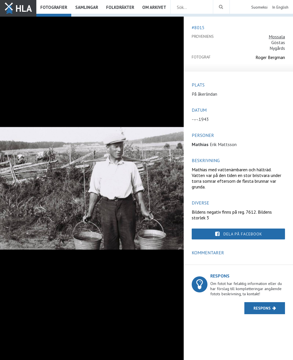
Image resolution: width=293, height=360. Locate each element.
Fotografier (53, 7)
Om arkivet (154, 7)
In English (280, 7)
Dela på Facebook (242, 234)
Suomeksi (259, 7)
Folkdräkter (120, 7)
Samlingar (86, 7)
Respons (262, 308)
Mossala (277, 37)
